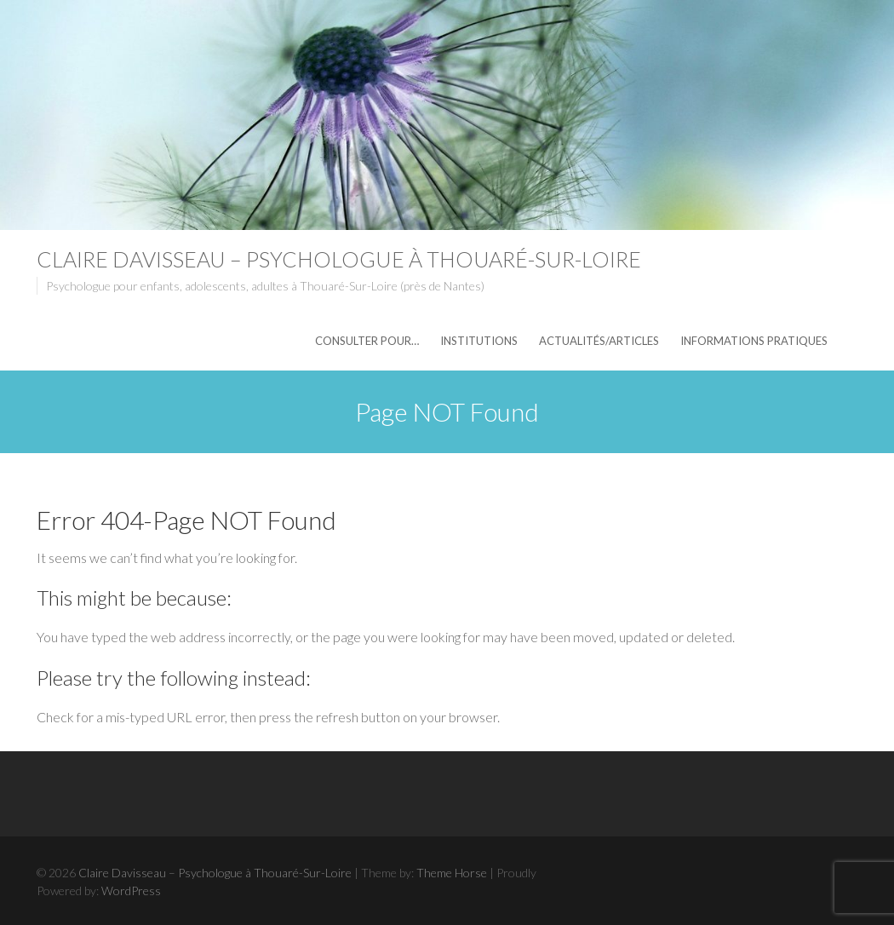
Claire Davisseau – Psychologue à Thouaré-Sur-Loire (339, 259)
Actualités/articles (599, 341)
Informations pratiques (754, 341)
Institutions (479, 341)
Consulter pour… (367, 341)
